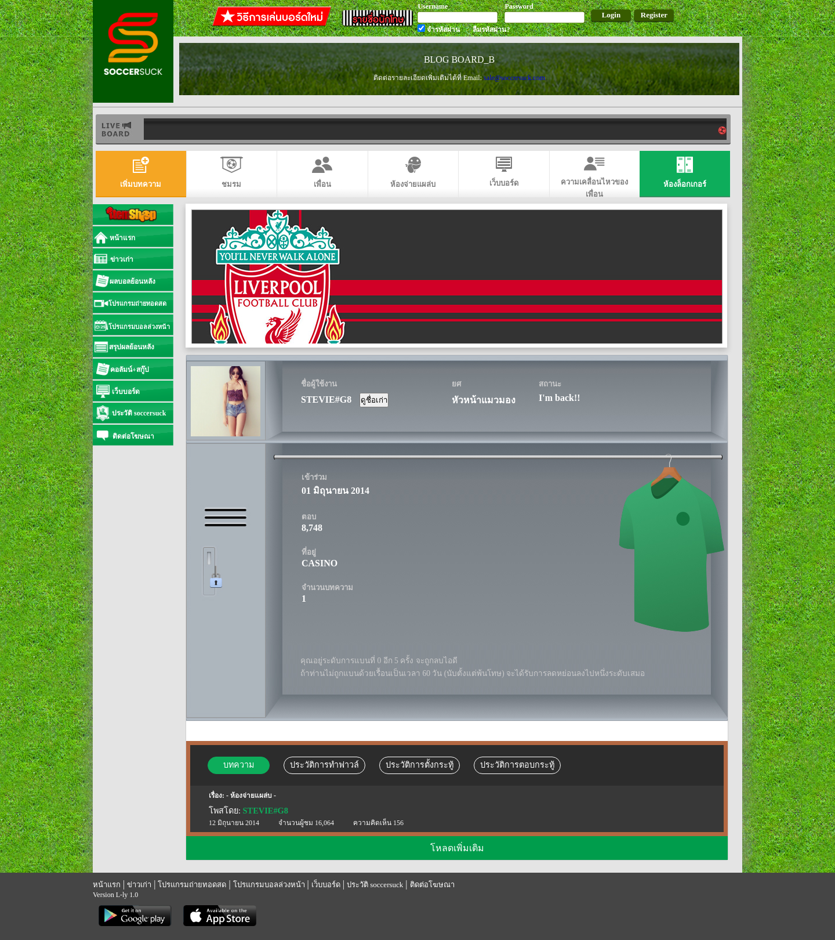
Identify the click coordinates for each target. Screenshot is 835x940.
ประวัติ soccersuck (375, 884)
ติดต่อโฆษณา (432, 884)
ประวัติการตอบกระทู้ (517, 764)
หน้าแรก (107, 884)
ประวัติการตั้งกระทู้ (419, 764)
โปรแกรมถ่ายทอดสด (192, 884)
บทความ (238, 764)
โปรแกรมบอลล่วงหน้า (269, 884)
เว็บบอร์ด (325, 884)
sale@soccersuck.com (514, 78)
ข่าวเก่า (139, 884)
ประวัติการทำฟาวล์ (324, 764)
